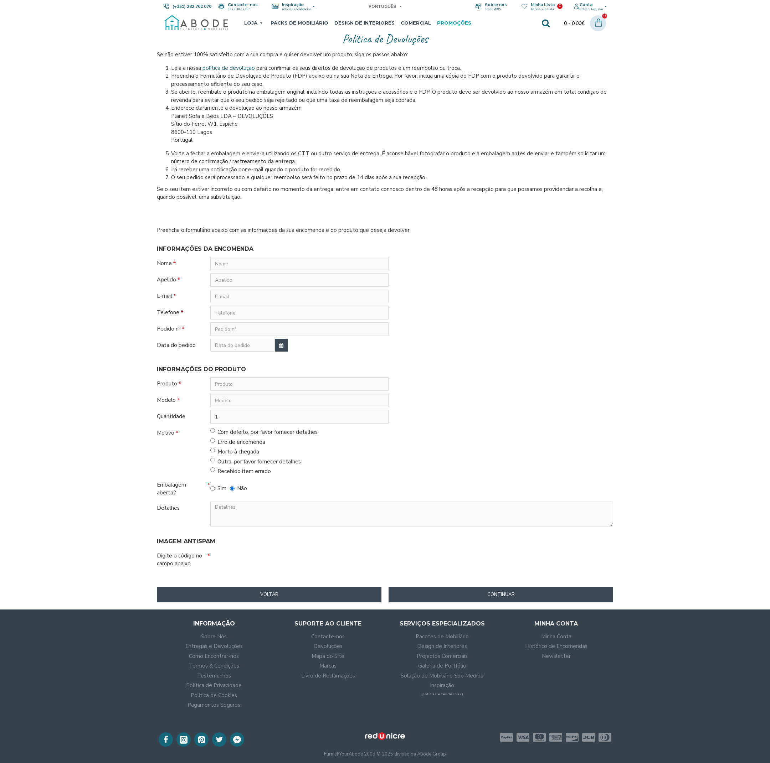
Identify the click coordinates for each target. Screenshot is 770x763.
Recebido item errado (240, 471)
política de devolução (228, 68)
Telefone (168, 312)
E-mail (164, 296)
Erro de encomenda (237, 442)
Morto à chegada (234, 451)
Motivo (165, 432)
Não (238, 488)
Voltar (269, 594)
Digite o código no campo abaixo (179, 559)
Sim (218, 488)
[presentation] (279, 562)
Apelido (166, 279)
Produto (167, 383)
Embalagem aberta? (171, 489)
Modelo (166, 400)
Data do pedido (176, 345)
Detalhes (168, 508)
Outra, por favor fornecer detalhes (255, 461)
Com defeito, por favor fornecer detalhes (264, 432)
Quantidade (171, 416)
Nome (164, 263)
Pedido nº (168, 328)
